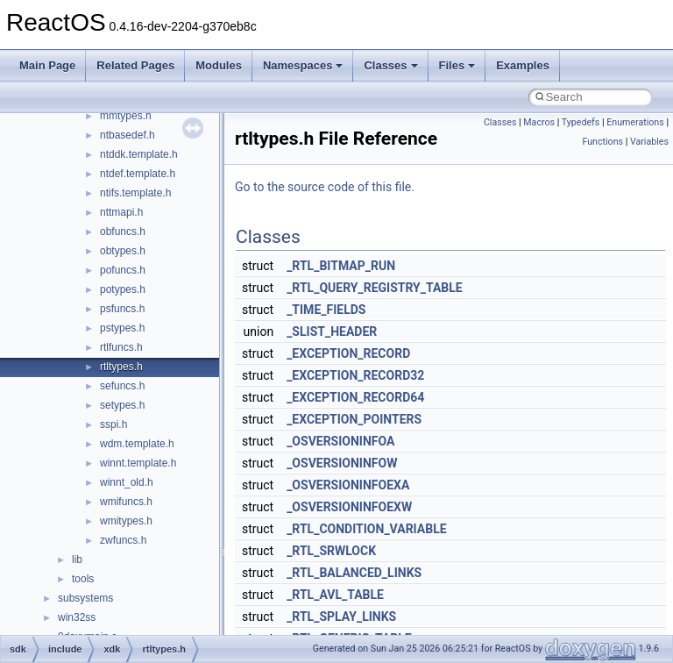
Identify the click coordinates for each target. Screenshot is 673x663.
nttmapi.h (121, 212)
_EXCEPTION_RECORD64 (355, 397)
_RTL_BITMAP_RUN (341, 266)
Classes (390, 65)
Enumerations (635, 122)
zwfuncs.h (123, 540)
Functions (602, 141)
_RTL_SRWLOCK (331, 551)
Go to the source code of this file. (324, 187)
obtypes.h (122, 251)
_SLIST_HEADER (332, 331)
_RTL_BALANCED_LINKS (354, 573)
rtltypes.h (121, 366)
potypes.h (122, 289)
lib (77, 559)
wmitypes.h (126, 521)
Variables (649, 141)
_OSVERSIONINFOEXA (348, 485)
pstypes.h (122, 328)
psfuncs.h (122, 309)
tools (83, 579)
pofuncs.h (122, 270)
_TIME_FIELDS (326, 310)
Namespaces (303, 65)
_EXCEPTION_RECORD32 (355, 375)
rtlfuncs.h (121, 347)
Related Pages (135, 65)
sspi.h (113, 424)
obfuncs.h (122, 231)
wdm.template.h (137, 444)
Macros (539, 122)
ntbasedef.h (127, 135)
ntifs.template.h (135, 193)
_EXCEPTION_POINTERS (354, 419)
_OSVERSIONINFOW (342, 463)
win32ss (77, 617)
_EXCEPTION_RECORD (348, 353)
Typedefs (581, 122)
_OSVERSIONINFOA (340, 441)
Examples (522, 65)
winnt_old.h (126, 482)
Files (457, 65)
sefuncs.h (122, 386)
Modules (218, 65)
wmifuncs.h (126, 501)
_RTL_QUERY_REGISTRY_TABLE (375, 288)
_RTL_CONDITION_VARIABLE (367, 529)
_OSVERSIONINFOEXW (349, 507)
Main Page (47, 65)
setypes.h (122, 405)
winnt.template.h (138, 463)
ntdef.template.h (137, 174)
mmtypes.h (126, 116)
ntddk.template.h (139, 154)
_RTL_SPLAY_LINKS (341, 617)
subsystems (85, 598)
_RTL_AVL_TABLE (335, 595)
